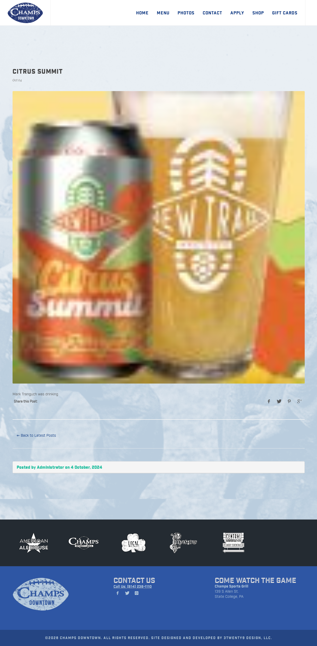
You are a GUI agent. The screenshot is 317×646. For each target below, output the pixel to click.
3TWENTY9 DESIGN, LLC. (248, 638)
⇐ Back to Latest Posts (36, 435)
